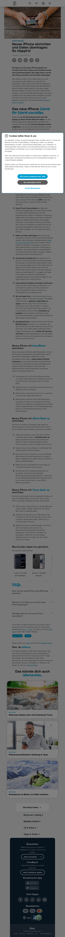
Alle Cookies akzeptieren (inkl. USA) (32, 176)
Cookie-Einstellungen (32, 188)
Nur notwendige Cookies (32, 182)
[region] (32, 163)
